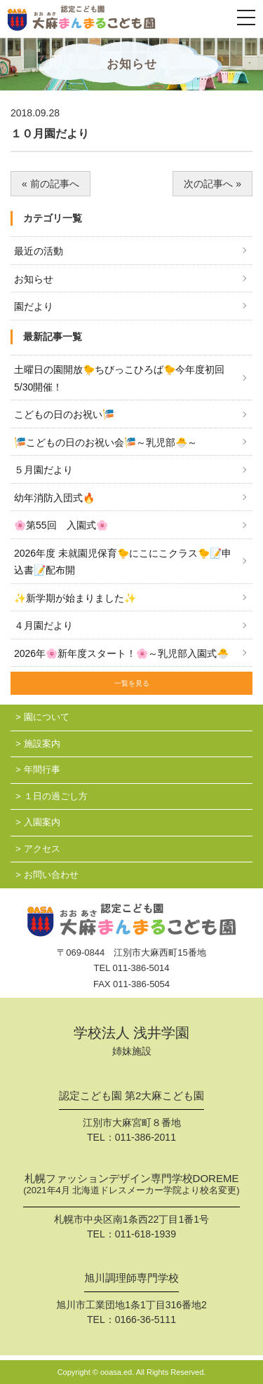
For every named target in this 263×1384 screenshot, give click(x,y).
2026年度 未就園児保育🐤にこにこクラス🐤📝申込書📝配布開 (122, 562)
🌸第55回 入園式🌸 (61, 525)
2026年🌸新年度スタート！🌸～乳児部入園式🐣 (121, 653)
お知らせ (33, 279)
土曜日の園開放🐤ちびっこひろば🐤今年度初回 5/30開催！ (119, 378)
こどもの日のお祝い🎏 (64, 414)
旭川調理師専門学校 (131, 1278)
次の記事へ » (212, 183)
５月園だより (43, 469)
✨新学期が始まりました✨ (75, 598)
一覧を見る (131, 683)
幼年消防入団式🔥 (54, 497)
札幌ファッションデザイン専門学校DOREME (131, 1185)
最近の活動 (38, 251)
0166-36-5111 (145, 1319)
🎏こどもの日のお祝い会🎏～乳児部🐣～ (105, 442)
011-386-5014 (141, 968)
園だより (33, 306)
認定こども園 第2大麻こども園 (132, 1095)
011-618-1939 (145, 1234)
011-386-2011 (145, 1137)
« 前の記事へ (50, 183)
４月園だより (43, 625)
